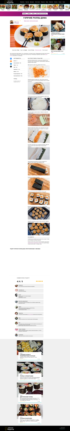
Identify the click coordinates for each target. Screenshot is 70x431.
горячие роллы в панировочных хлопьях (34, 242)
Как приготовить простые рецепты (8, 2)
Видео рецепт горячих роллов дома (31, 20)
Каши (47, 2)
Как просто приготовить (9, 428)
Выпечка (22, 2)
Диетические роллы (26, 397)
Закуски (43, 2)
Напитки (51, 2)
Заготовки (37, 2)
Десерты (32, 2)
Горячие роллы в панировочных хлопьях (27, 355)
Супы (64, 2)
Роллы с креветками (26, 376)
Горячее (27, 2)
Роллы (21, 353)
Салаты (56, 2)
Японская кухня (38, 50)
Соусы (60, 2)
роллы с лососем (30, 314)
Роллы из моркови (26, 418)
